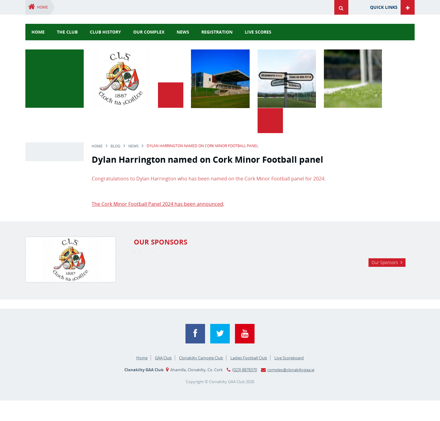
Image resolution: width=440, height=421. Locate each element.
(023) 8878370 (244, 390)
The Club (67, 32)
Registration (217, 32)
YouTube (245, 354)
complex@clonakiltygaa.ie (290, 390)
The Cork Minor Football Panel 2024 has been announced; (158, 178)
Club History (105, 32)
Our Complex (148, 32)
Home (42, 7)
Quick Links (384, 7)
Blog (115, 120)
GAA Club (163, 378)
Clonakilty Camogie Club (201, 378)
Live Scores (258, 32)
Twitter (220, 354)
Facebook (195, 354)
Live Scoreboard (289, 378)
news (183, 32)
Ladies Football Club (248, 378)
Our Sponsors (385, 300)
